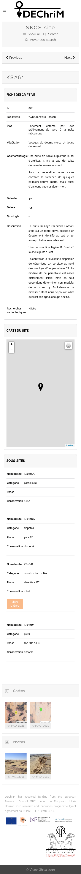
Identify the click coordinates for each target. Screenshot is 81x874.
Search (53, 34)
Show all (34, 34)
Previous (14, 58)
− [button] (11, 350)
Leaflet (69, 445)
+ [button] (11, 344)
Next (69, 58)
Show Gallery (15, 603)
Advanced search (43, 40)
